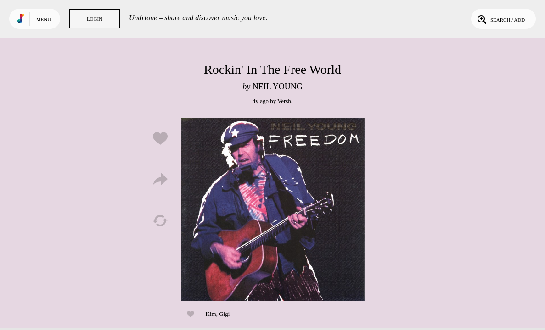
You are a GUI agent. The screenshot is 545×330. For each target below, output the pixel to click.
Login (94, 19)
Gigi (224, 313)
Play (272, 209)
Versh (284, 101)
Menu (43, 19)
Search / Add (500, 18)
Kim (211, 313)
